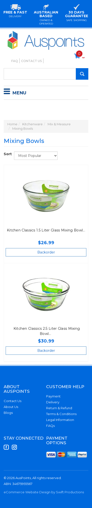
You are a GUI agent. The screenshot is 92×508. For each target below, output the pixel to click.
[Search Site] (82, 74)
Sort (7, 154)
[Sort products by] (36, 156)
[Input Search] (46, 74)
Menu (15, 92)
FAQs (50, 426)
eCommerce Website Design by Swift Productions (44, 492)
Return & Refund (59, 408)
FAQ (14, 61)
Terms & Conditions (61, 414)
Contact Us (31, 61)
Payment (53, 396)
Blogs (8, 413)
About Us (11, 407)
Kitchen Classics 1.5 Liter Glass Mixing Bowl (45, 230)
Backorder (46, 252)
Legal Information (60, 420)
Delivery (52, 402)
